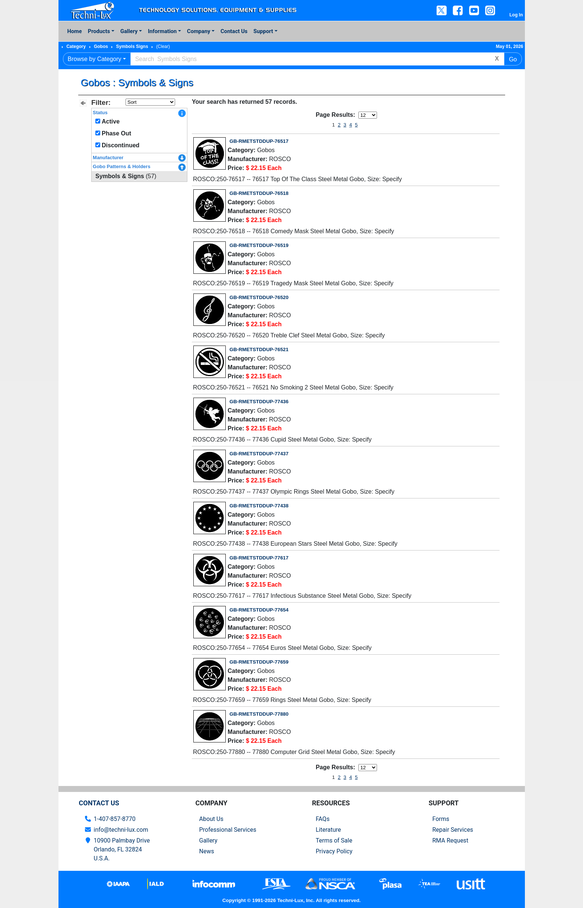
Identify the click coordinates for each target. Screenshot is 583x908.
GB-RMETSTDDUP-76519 (258, 245)
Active (111, 121)
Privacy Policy (334, 851)
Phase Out (116, 133)
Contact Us (234, 31)
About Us (211, 818)
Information (162, 31)
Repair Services (453, 829)
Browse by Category (94, 59)
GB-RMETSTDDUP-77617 (258, 558)
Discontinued (120, 145)
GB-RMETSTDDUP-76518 (258, 193)
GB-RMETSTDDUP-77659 (258, 662)
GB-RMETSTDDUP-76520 (258, 297)
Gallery (128, 31)
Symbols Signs (132, 46)
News (206, 851)
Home (74, 31)
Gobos (101, 46)
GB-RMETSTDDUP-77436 (258, 401)
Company (198, 31)
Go (513, 59)
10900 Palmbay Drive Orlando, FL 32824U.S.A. (122, 849)
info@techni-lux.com (121, 829)
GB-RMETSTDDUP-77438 (258, 505)
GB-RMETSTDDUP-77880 (258, 714)
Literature (328, 829)
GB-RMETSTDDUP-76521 (258, 349)
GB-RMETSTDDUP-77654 (258, 610)
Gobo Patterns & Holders (121, 166)
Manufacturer (108, 157)
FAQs (323, 818)
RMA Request (451, 840)
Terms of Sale (334, 840)
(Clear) (163, 46)
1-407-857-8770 (115, 818)
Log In (516, 14)
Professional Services (228, 829)
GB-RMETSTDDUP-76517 (258, 141)
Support (263, 31)
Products (99, 31)
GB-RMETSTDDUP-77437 (258, 453)
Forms (441, 818)
